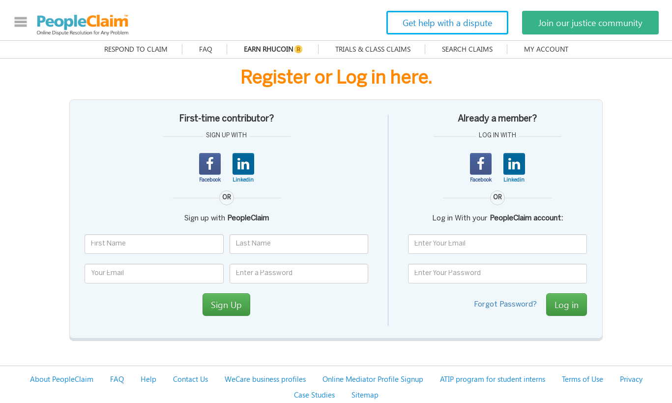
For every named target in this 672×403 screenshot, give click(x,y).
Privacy (631, 379)
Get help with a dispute (447, 22)
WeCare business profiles (265, 379)
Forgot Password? (505, 304)
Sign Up (226, 304)
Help (148, 379)
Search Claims (467, 49)
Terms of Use (582, 379)
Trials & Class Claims (372, 49)
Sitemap (365, 395)
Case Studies (314, 395)
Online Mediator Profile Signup (372, 379)
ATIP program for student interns (492, 379)
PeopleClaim (82, 25)
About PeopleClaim (61, 379)
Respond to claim (136, 49)
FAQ (205, 49)
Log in (567, 304)
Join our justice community (590, 22)
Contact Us (190, 379)
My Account (546, 49)
